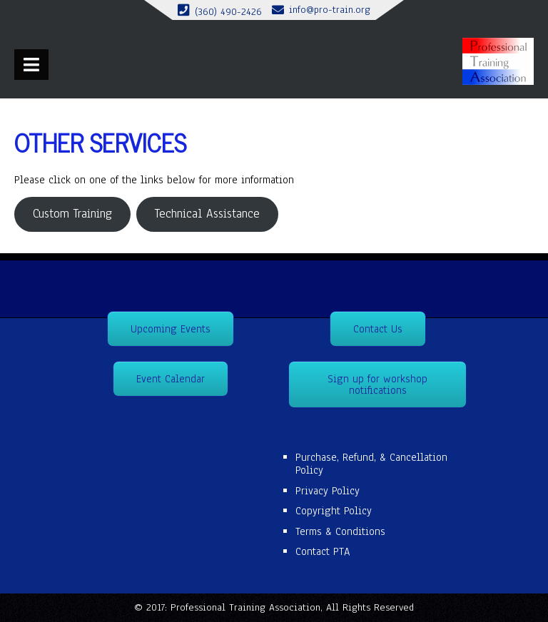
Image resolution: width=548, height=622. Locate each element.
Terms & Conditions (340, 531)
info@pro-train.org (329, 10)
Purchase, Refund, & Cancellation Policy (371, 463)
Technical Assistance (207, 213)
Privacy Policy (327, 491)
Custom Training (72, 213)
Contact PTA (322, 551)
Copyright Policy (333, 511)
